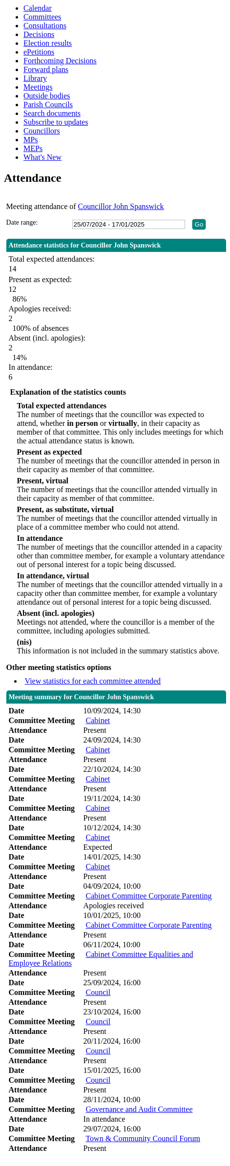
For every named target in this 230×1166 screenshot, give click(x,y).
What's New (42, 157)
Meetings (38, 87)
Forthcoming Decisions (60, 61)
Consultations (44, 25)
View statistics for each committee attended (93, 681)
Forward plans (45, 69)
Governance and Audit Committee (138, 1109)
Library (35, 78)
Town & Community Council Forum (142, 1138)
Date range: (22, 222)
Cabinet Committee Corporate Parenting (148, 896)
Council (97, 992)
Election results (47, 43)
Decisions (38, 34)
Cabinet (97, 720)
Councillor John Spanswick (121, 206)
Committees (42, 17)
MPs (30, 139)
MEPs (32, 148)
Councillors (41, 131)
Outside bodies (46, 96)
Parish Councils (48, 104)
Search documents (52, 113)
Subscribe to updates (55, 122)
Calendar (37, 8)
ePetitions (38, 52)
